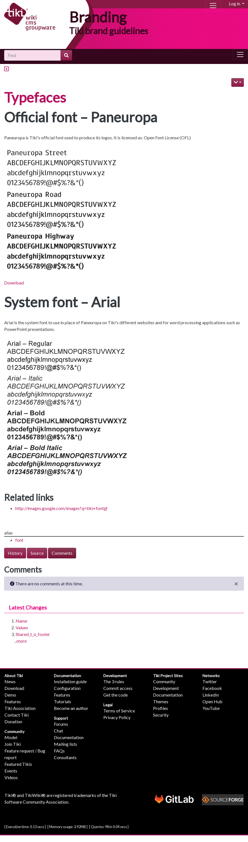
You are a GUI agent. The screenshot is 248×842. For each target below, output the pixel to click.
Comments (62, 553)
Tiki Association (20, 708)
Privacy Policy (117, 717)
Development (115, 675)
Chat (58, 730)
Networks (211, 675)
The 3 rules (113, 681)
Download (14, 282)
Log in (235, 3)
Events (10, 770)
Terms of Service (119, 710)
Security (161, 714)
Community (14, 731)
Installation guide (70, 681)
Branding (97, 17)
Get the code (115, 694)
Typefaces (35, 97)
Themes (160, 701)
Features (12, 701)
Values (22, 627)
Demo (10, 694)
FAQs (59, 750)
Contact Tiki (16, 714)
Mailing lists (65, 744)
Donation (13, 721)
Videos (11, 777)
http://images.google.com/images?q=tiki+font (61, 508)
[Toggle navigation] (213, 5)
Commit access (117, 688)
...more (20, 640)
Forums (61, 724)
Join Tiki (12, 744)
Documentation (67, 675)
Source (37, 553)
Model (10, 737)
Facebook (212, 688)
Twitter (209, 681)
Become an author (71, 708)
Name (21, 620)
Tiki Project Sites (168, 675)
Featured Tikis (18, 764)
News (10, 681)
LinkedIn (210, 694)
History (15, 553)
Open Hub (212, 701)
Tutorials (62, 701)
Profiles (160, 708)
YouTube (211, 708)
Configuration (67, 688)
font (19, 540)
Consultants (65, 757)
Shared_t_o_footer (33, 634)
